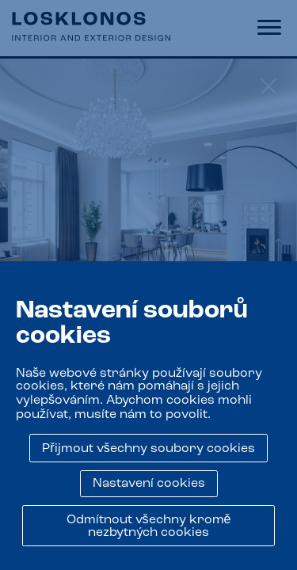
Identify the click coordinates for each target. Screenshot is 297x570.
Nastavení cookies (149, 483)
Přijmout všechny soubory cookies (148, 449)
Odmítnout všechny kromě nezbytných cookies (149, 526)
